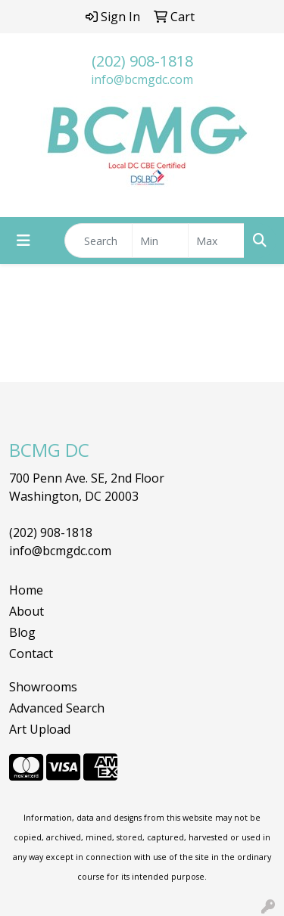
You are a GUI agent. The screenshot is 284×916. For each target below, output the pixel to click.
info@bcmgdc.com (142, 79)
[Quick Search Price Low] (160, 240)
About (26, 611)
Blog (22, 632)
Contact (31, 653)
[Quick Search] (98, 240)
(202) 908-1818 (142, 61)
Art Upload (39, 729)
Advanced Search (57, 708)
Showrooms (43, 686)
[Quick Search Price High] (216, 240)
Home (26, 590)
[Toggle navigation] (23, 240)
